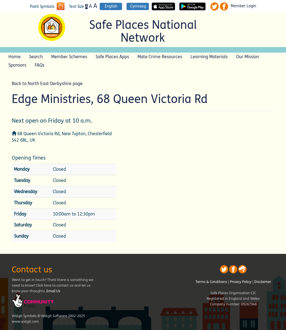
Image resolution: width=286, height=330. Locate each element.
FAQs (39, 65)
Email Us (53, 291)
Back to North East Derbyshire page (47, 83)
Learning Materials (209, 56)
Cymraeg (138, 6)
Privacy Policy (240, 282)
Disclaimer (262, 282)
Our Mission (247, 56)
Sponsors (17, 65)
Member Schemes (69, 56)
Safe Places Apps (112, 56)
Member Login (243, 6)
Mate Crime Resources (159, 56)
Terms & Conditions (211, 282)
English (111, 6)
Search (36, 56)
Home (14, 56)
